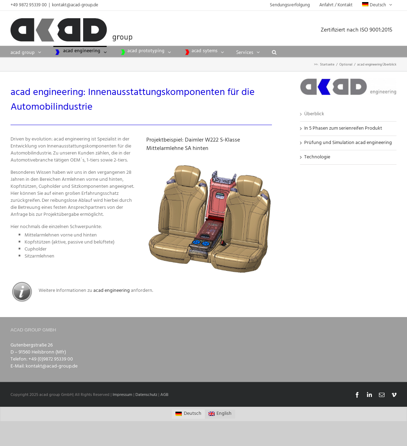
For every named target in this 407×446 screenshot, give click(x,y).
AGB (164, 394)
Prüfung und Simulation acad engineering (348, 143)
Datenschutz (146, 394)
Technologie (317, 157)
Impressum (122, 394)
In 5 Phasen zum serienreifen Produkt (343, 128)
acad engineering (112, 291)
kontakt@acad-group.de (75, 5)
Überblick (314, 114)
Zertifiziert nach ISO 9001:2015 (358, 30)
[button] (274, 51)
